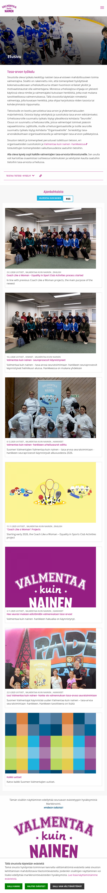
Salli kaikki (13, 886)
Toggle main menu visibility (102, 7)
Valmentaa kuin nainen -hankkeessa (64, 144)
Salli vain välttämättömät (67, 886)
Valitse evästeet (36, 886)
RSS (68, 199)
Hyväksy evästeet (53, 807)
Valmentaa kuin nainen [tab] (50, 198)
